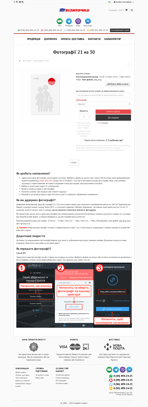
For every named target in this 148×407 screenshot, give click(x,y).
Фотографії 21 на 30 (41, 61)
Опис (74, 162)
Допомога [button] (50, 39)
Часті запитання (21, 378)
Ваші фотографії (83, 74)
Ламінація (81, 100)
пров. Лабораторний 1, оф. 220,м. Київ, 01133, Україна (120, 394)
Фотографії (27, 61)
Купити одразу (113, 112)
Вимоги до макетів (23, 381)
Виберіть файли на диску (117, 84)
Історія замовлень (62, 378)
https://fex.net (46, 180)
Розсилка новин (62, 383)
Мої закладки (61, 380)
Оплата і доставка (72, 39)
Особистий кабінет (63, 375)
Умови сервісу (21, 372)
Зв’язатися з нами (42, 375)
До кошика (113, 117)
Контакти (94, 39)
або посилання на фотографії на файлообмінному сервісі (100, 91)
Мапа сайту (40, 378)
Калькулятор (112, 39)
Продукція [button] (33, 39)
